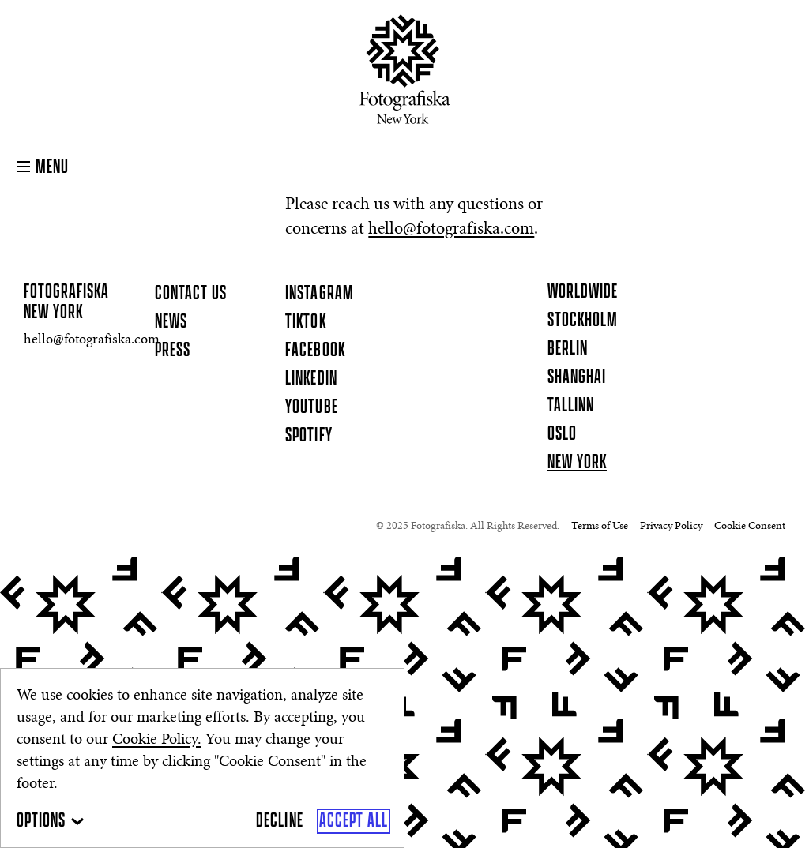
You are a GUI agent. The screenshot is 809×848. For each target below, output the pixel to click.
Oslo (562, 434)
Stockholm (582, 320)
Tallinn (570, 406)
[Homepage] (404, 69)
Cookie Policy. (156, 740)
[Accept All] (353, 821)
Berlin (567, 349)
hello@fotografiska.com (451, 229)
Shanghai (576, 377)
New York (577, 462)
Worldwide (582, 292)
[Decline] (279, 821)
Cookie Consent (749, 526)
